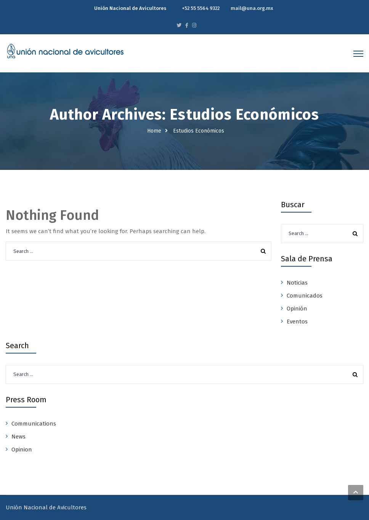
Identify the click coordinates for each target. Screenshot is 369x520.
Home (154, 131)
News (18, 436)
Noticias (297, 282)
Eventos (297, 321)
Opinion (21, 449)
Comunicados (304, 295)
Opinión (297, 308)
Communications (33, 423)
